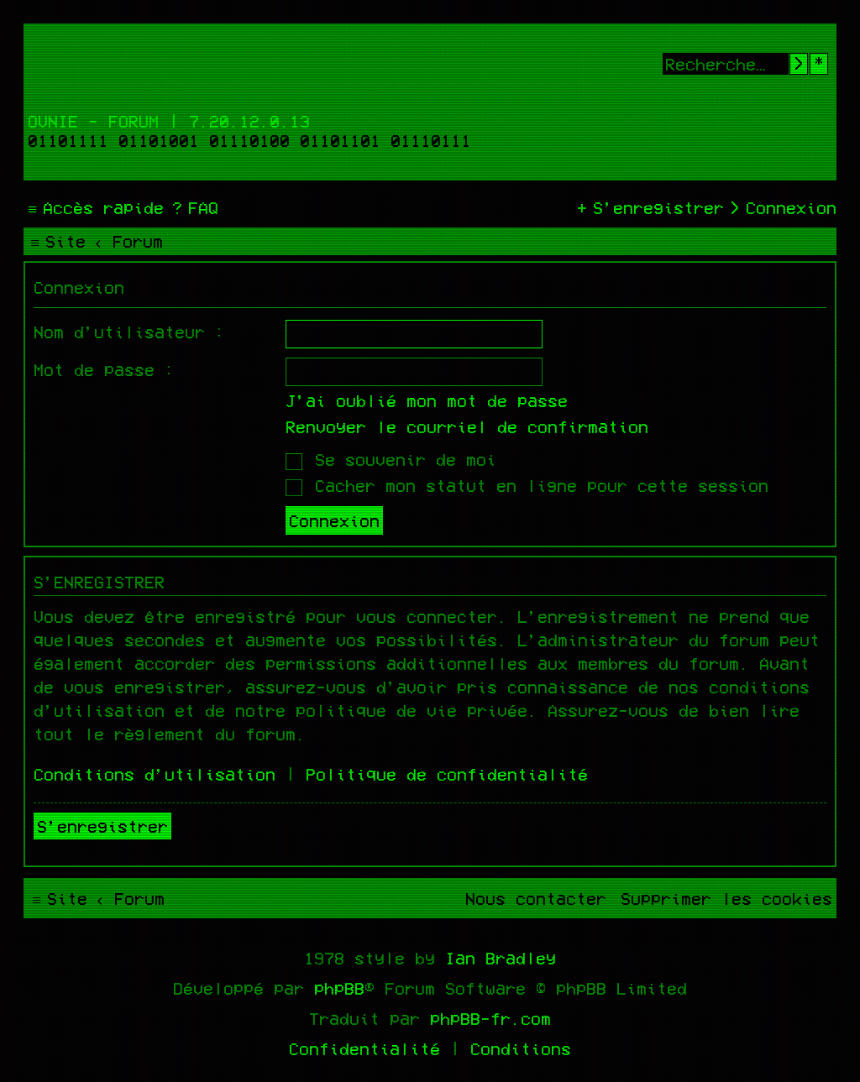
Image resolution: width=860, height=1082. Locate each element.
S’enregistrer (102, 826)
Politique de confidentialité (447, 773)
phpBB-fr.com (490, 1018)
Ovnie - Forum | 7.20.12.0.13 (169, 120)
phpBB (339, 988)
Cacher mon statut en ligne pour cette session (527, 485)
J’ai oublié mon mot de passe (427, 400)
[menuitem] (193, 207)
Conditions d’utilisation (154, 773)
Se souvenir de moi (391, 459)
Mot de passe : (104, 369)
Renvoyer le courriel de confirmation (467, 426)
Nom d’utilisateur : (129, 331)
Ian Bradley (500, 957)
